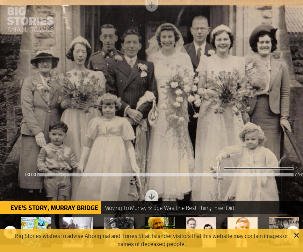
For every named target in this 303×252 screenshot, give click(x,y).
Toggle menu (151, 6)
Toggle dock (151, 195)
